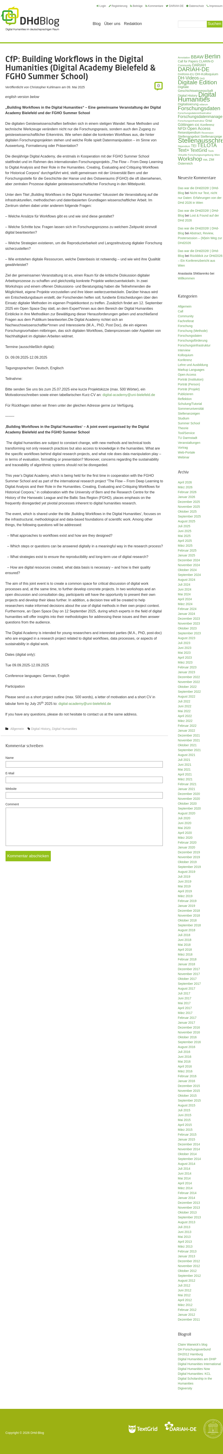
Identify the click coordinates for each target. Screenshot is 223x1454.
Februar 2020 (187, 842)
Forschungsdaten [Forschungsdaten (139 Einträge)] (199, 108)
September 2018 (189, 925)
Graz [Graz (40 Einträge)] (208, 120)
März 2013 (185, 1246)
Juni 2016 (184, 1056)
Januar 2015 (186, 1139)
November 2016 (189, 1032)
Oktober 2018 (187, 920)
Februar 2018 (187, 959)
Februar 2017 (187, 1017)
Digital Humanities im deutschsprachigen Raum (30, 18)
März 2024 (185, 604)
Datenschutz (195, 6)
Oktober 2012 (187, 1271)
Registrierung (118, 6)
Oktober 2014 (187, 1154)
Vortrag (183, 447)
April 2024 (185, 599)
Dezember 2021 (189, 735)
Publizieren (185, 394)
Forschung (185, 326)
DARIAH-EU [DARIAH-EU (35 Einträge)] (186, 74)
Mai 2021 (184, 769)
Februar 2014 (187, 1193)
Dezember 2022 (189, 677)
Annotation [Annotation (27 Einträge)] (184, 57)
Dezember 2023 (189, 618)
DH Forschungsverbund (194, 1349)
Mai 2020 (184, 828)
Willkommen (186, 278)
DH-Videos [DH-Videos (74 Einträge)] (188, 77)
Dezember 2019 (189, 852)
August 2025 (186, 521)
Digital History (40, 728)
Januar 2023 (186, 672)
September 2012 (189, 1275)
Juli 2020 (184, 818)
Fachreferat (186, 321)
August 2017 (186, 988)
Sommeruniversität (191, 408)
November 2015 (189, 1090)
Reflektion (185, 399)
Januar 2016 (186, 1081)
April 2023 (185, 657)
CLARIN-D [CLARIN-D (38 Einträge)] (206, 61)
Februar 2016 (187, 1076)
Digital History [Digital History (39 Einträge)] (187, 95)
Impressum (214, 6)
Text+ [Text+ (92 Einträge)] (183, 150)
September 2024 (189, 575)
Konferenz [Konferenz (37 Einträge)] (207, 125)
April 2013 (185, 1241)
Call (180, 311)
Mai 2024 (184, 594)
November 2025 (189, 506)
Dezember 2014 (189, 1144)
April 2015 (185, 1125)
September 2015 (189, 1100)
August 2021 (186, 755)
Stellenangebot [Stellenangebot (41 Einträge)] (189, 136)
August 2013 (186, 1222)
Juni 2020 (184, 823)
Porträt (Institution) (190, 379)
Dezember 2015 (189, 1086)
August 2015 (186, 1105)
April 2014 (185, 1183)
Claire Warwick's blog (192, 1344)
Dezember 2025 (189, 502)
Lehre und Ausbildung (193, 365)
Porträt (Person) (189, 384)
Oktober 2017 (187, 979)
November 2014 (189, 1149)
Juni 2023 (184, 648)
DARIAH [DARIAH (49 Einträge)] (199, 65)
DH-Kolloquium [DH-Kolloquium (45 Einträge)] (206, 74)
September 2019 (189, 867)
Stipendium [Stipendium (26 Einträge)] (184, 146)
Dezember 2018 (189, 910)
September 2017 (189, 983)
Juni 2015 (184, 1115)
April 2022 (185, 716)
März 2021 (185, 779)
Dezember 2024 (189, 560)
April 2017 (185, 1008)
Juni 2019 (184, 881)
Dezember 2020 (189, 794)
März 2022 (185, 721)
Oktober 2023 (187, 628)
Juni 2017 (184, 998)
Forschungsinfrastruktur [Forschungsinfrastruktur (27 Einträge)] (191, 120)
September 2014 (189, 1159)
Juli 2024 (184, 584)
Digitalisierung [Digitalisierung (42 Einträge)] (188, 104)
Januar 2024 (186, 613)
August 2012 (186, 1280)
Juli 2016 (184, 1052)
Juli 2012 (184, 1285)
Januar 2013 (186, 1256)
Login (101, 6)
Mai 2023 (184, 652)
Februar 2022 (187, 725)
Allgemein (17, 728)
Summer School (189, 423)
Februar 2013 (187, 1251)
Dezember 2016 (189, 1027)
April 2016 (185, 1066)
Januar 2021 (186, 789)
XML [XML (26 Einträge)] (205, 159)
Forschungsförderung (192, 340)
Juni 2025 (184, 531)
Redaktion (133, 23)
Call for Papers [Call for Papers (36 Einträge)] (188, 61)
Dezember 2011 (189, 1319)
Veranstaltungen (189, 442)
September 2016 (189, 1042)
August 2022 (186, 696)
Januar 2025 (186, 555)
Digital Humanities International (199, 1364)
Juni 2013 (184, 1232)
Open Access (187, 374)
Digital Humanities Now (194, 1369)
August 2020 (186, 813)
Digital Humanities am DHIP (197, 1359)
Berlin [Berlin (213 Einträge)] (212, 56)
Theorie (183, 428)
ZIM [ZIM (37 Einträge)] (211, 159)
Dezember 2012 (189, 1261)
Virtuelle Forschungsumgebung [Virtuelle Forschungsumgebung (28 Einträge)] (195, 154)
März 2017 (185, 1013)
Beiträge (136, 6)
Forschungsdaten (190, 335)
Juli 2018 (184, 935)
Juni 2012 (184, 1290)
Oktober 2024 (187, 570)
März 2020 (185, 837)
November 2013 (189, 1207)
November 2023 (189, 623)
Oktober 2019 (187, 862)
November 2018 (189, 915)
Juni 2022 (184, 706)
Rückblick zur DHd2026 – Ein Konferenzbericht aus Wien (200, 260)
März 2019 (185, 896)
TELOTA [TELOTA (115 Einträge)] (207, 145)
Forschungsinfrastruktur (194, 345)
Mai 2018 (184, 944)
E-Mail (10, 773)
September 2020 (189, 808)
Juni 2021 (184, 764)
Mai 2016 (184, 1061)
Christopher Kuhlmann (45, 87)
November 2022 (189, 682)
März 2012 (185, 1305)
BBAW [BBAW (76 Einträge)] (197, 56)
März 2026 (185, 487)
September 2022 (189, 691)
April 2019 (185, 891)
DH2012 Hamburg (190, 1354)
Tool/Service (186, 433)
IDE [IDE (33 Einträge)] (197, 125)
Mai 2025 (184, 536)
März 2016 (185, 1071)
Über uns (112, 23)
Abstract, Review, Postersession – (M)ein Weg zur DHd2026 (200, 238)
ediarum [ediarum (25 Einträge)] (203, 104)
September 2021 (189, 750)
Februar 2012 (187, 1310)
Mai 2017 (184, 1003)
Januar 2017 (186, 1022)
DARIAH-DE (175, 6)
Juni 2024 (184, 589)
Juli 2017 (184, 993)
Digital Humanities (64, 728)
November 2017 (189, 974)
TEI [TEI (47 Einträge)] (194, 146)
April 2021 (185, 774)
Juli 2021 (184, 760)
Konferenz (185, 360)
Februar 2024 (187, 609)
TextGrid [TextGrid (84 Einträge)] (198, 150)
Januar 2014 (186, 1198)
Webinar (183, 457)
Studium (183, 418)
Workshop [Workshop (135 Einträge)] (190, 159)
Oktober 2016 (187, 1037)
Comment (12, 804)
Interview (184, 350)
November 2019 (189, 857)
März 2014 (185, 1188)
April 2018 (185, 949)
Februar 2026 (187, 492)
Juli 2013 (184, 1227)
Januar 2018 (186, 964)
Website (11, 788)
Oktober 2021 (187, 745)
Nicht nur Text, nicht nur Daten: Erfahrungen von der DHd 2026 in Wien (200, 197)
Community (186, 316)
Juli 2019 (184, 876)
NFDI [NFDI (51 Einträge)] (182, 129)
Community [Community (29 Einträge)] (184, 65)
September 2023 (189, 633)
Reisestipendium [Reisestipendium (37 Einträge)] (189, 132)
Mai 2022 (184, 711)
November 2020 (189, 798)
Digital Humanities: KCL (194, 1373)
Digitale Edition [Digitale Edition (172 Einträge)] (197, 82)
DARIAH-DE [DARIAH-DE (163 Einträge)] (193, 69)
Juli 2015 (184, 1110)
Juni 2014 (184, 1173)
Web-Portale (186, 452)
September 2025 (189, 516)
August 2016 (186, 1047)
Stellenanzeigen (189, 413)
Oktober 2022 (187, 687)
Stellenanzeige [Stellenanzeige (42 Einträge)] (211, 136)
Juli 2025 (184, 526)
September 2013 (189, 1217)
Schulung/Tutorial (190, 404)
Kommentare (154, 6)
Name (10, 758)
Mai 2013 (184, 1237)
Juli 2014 (184, 1168)
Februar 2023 (187, 667)
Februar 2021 (187, 784)
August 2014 (186, 1164)
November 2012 (189, 1266)
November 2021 (189, 740)
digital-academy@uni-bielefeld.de (129, 395)
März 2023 (185, 662)
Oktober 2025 (187, 511)
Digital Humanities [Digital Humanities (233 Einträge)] (197, 97)
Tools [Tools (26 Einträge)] (211, 151)
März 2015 (185, 1129)
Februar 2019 (187, 901)
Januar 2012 (186, 1314)
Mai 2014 (184, 1178)
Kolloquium (185, 355)
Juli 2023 (184, 643)
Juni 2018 (184, 940)
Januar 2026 (186, 497)
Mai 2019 (184, 886)
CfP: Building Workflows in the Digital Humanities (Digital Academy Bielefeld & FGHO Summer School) (80, 67)
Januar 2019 (186, 906)
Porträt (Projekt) (189, 389)
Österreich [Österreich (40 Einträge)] (185, 163)
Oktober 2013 (187, 1212)
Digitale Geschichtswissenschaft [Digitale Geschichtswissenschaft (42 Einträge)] (195, 88)
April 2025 (185, 540)
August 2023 (186, 638)
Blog (97, 23)
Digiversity (185, 1388)
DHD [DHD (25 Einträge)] (202, 78)
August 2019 (186, 871)
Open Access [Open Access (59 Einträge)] (198, 128)
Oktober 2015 (187, 1095)
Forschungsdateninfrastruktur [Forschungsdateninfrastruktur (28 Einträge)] (194, 113)
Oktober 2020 (187, 803)
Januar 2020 (186, 847)
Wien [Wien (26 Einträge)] (217, 155)
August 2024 (186, 579)
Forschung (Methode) (193, 331)
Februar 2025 (187, 550)
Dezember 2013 (189, 1202)
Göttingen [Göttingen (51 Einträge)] (186, 125)
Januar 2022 (186, 730)
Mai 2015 (184, 1120)
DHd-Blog (37, 1433)
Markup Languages (191, 369)
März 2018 (185, 954)
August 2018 (186, 930)
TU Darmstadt (187, 438)
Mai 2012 (184, 1295)
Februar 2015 (187, 1134)
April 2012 (185, 1300)
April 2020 (185, 833)
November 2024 (189, 565)
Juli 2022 (184, 701)
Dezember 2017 (189, 969)
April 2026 (185, 482)
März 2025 (185, 545)
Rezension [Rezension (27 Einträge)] (207, 132)
